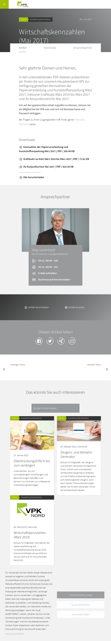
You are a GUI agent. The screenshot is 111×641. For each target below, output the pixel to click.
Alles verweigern (81, 604)
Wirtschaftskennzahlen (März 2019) (30, 534)
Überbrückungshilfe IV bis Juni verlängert (32, 463)
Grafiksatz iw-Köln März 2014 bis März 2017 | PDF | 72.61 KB (54, 159)
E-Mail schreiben (44, 273)
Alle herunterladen (31, 177)
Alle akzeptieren (81, 614)
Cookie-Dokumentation (14, 634)
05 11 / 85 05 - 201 (45, 267)
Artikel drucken (74, 307)
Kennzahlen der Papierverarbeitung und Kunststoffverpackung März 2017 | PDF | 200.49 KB (47, 149)
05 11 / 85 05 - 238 (45, 260)
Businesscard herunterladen (51, 279)
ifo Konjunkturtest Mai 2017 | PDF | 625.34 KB (46, 166)
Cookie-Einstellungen (80, 594)
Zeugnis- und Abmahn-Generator (76, 454)
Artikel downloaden (36, 307)
